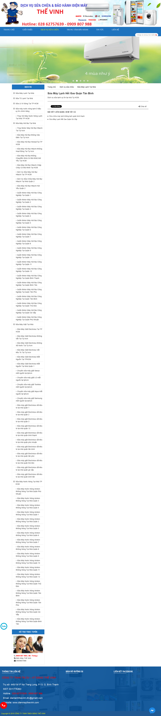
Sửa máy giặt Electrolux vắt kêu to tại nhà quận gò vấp (29, 468)
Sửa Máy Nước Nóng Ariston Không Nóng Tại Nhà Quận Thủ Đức (28, 583)
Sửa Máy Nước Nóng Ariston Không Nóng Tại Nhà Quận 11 (28, 568)
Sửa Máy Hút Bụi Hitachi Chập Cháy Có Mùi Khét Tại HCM (28, 166)
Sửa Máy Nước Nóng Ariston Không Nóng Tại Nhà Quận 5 (28, 527)
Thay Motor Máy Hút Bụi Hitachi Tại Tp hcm (29, 129)
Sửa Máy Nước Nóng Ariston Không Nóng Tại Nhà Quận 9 (28, 555)
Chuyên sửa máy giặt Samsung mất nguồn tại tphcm (29, 399)
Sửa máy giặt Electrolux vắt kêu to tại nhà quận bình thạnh (29, 434)
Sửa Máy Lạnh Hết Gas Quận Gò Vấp (63, 119)
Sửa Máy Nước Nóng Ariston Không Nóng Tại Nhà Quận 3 (28, 499)
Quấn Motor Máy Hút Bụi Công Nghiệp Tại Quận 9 (29, 249)
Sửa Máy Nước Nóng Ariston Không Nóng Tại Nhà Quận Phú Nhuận (28, 491)
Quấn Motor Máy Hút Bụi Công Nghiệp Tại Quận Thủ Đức (29, 304)
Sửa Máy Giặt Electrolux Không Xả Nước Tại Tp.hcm (29, 344)
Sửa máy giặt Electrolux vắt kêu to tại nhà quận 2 (29, 413)
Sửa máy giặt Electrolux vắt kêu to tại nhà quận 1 (29, 406)
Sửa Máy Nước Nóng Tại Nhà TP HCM (29, 483)
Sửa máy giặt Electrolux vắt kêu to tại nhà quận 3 (29, 420)
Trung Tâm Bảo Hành (77, 30)
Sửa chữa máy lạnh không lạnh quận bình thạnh (67, 116)
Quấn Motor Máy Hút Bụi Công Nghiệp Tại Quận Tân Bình (29, 297)
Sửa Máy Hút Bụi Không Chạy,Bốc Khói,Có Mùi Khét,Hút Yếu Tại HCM (28, 158)
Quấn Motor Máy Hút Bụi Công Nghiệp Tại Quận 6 (29, 228)
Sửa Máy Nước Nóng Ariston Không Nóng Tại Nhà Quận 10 (28, 561)
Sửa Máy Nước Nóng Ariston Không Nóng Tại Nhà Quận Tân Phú (28, 602)
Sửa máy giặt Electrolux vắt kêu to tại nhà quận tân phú (29, 455)
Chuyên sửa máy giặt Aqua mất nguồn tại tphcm (29, 392)
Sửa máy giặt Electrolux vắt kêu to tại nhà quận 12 (29, 427)
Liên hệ (115, 30)
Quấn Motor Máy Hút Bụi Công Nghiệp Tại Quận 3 (29, 208)
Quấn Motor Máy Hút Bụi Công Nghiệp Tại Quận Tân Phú (29, 290)
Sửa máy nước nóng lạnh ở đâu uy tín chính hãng (28, 110)
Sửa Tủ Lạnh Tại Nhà (24, 98)
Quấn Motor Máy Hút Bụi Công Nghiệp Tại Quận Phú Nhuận (29, 318)
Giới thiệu (28, 30)
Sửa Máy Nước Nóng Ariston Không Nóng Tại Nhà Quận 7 (28, 541)
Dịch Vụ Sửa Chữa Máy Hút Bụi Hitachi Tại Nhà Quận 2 (29, 180)
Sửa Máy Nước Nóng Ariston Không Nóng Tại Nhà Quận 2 (28, 520)
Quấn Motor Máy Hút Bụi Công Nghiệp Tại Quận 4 (29, 214)
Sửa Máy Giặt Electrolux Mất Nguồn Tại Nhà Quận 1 (28, 365)
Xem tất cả (71, 112)
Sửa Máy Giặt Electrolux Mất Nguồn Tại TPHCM (28, 358)
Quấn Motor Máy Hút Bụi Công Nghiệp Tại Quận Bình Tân (29, 284)
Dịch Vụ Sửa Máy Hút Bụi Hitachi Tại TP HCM (26, 173)
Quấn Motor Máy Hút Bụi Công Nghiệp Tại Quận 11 (29, 263)
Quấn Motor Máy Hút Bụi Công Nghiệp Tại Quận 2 (29, 201)
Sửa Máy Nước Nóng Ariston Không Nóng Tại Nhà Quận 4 (28, 506)
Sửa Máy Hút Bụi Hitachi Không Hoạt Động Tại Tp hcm (29, 150)
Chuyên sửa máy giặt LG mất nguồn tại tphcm (28, 379)
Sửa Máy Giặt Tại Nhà (24, 324)
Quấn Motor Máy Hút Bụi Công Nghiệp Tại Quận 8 (29, 242)
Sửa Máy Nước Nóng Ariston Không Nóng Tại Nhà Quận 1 (28, 513)
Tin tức (100, 30)
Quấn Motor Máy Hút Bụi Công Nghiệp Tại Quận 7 (29, 235)
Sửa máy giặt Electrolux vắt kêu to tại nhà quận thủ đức (29, 461)
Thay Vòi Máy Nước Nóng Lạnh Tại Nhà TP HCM (29, 117)
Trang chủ (9, 30)
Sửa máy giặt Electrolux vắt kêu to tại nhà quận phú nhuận (29, 441)
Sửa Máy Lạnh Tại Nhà (25, 93)
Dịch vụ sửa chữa (50, 30)
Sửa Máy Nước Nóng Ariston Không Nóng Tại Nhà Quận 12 (28, 575)
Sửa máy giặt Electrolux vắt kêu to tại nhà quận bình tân (29, 475)
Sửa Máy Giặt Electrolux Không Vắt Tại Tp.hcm (29, 337)
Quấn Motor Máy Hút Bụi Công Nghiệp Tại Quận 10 (29, 256)
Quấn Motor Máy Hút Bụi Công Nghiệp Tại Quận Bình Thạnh (29, 277)
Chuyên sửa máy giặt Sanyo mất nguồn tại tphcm (28, 372)
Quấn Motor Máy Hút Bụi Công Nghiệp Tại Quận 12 (29, 270)
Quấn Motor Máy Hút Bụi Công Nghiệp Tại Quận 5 (29, 221)
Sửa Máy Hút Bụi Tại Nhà (26, 123)
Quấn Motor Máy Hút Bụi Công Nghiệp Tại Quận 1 (29, 194)
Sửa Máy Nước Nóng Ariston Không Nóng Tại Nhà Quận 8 (28, 548)
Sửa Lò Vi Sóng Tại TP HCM (27, 104)
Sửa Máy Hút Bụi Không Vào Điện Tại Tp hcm (28, 136)
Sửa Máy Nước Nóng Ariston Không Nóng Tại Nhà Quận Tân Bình (28, 593)
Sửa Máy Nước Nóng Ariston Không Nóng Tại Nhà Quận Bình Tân (29, 621)
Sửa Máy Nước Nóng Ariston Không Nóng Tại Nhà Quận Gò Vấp (28, 611)
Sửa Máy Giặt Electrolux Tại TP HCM (29, 330)
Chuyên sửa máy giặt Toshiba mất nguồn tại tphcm (28, 385)
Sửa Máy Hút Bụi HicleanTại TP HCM (29, 143)
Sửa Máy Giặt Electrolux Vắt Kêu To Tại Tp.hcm (27, 351)
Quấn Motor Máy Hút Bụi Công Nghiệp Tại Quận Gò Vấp (29, 311)
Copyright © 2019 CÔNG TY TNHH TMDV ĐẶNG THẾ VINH (23, 713)
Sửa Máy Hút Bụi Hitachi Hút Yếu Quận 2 (28, 187)
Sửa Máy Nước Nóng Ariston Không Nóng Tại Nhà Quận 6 (28, 534)
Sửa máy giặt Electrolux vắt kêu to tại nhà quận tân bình (29, 448)
